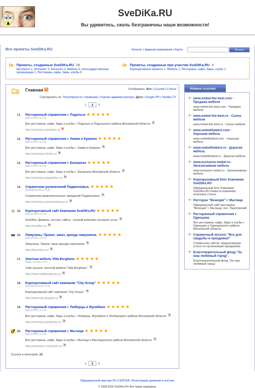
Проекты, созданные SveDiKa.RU (45, 65)
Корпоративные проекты (146, 69)
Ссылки (159, 88)
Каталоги (57, 69)
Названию (91, 97)
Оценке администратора (116, 97)
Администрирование (159, 49)
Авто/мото (23, 69)
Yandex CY (169, 97)
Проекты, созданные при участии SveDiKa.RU (170, 65)
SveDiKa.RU (121, 386)
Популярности (72, 97)
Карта (179, 49)
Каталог (137, 49)
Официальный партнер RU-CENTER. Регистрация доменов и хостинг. (127, 380)
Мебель (72, 69)
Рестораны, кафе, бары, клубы (58, 72)
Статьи (171, 88)
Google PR (152, 97)
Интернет (40, 69)
